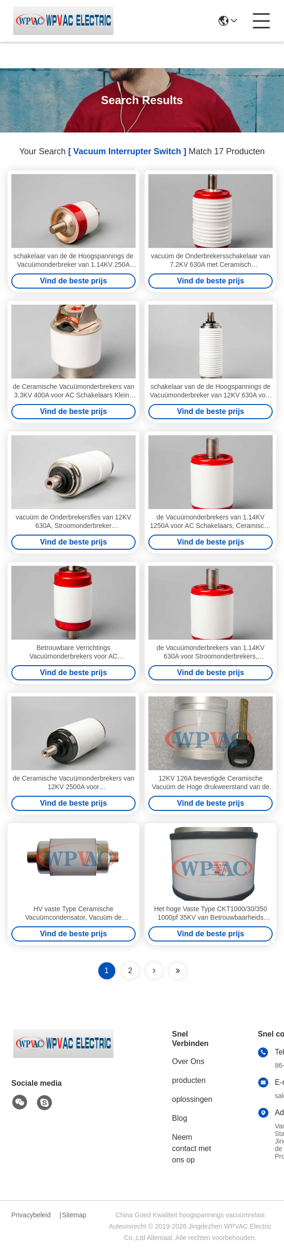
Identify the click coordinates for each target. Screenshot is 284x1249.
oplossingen (192, 1099)
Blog (179, 1118)
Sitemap (74, 1215)
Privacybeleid (31, 1215)
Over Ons (188, 1061)
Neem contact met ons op (191, 1148)
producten (189, 1080)
